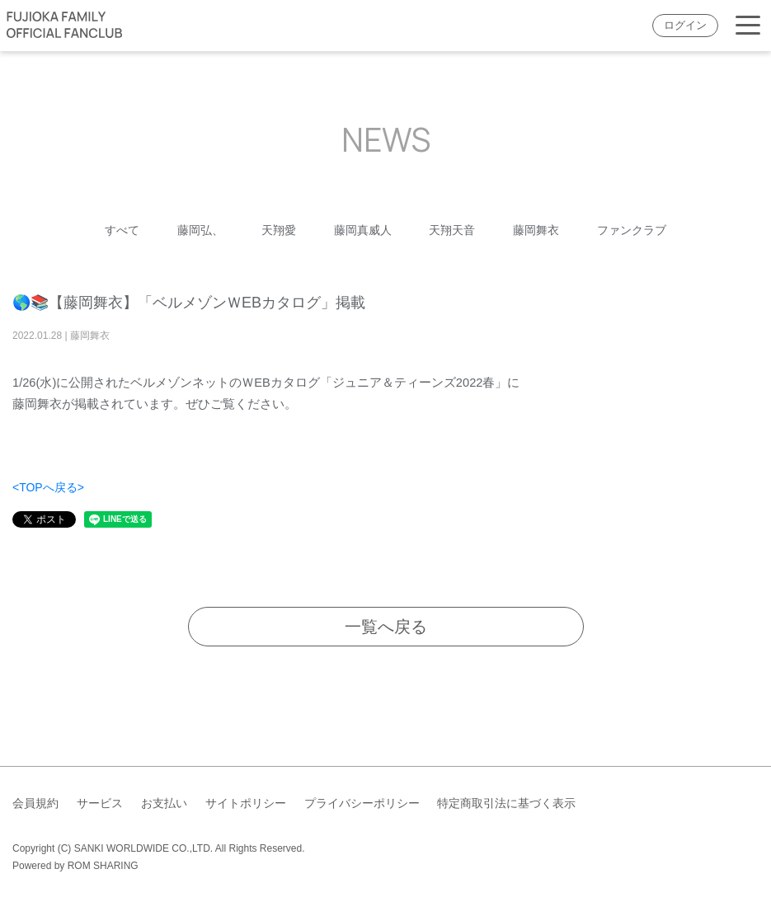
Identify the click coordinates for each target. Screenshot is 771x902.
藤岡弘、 (200, 230)
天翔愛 (278, 230)
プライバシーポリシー (362, 803)
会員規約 (35, 803)
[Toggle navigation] (748, 26)
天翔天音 (452, 230)
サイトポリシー (245, 803)
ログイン (685, 25)
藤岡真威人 (363, 230)
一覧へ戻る (386, 627)
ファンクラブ (631, 230)
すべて (122, 230)
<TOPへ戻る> (48, 487)
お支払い (164, 803)
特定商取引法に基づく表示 (506, 803)
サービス (100, 803)
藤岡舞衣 (536, 230)
